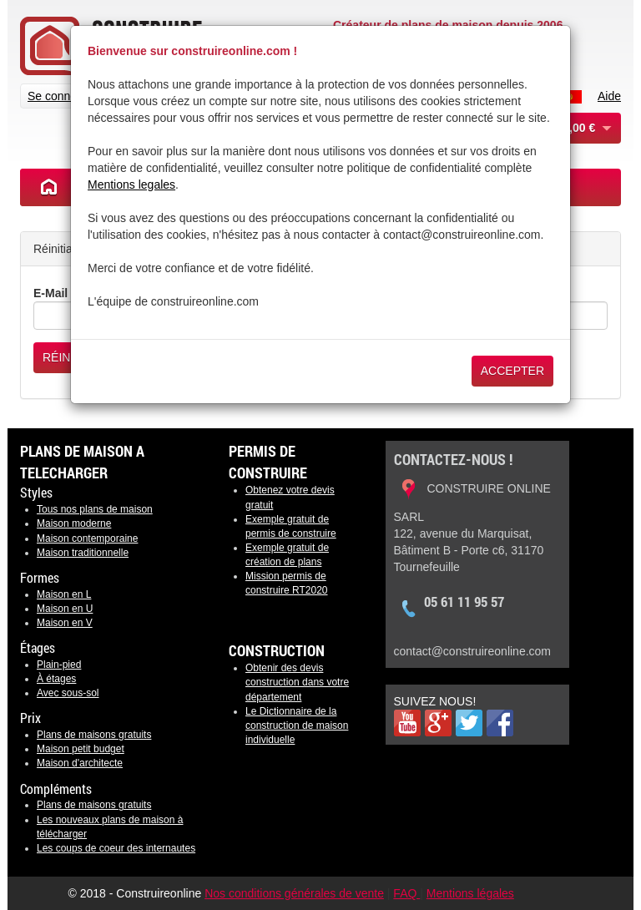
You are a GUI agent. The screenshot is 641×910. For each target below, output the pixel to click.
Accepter (512, 370)
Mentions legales (131, 184)
